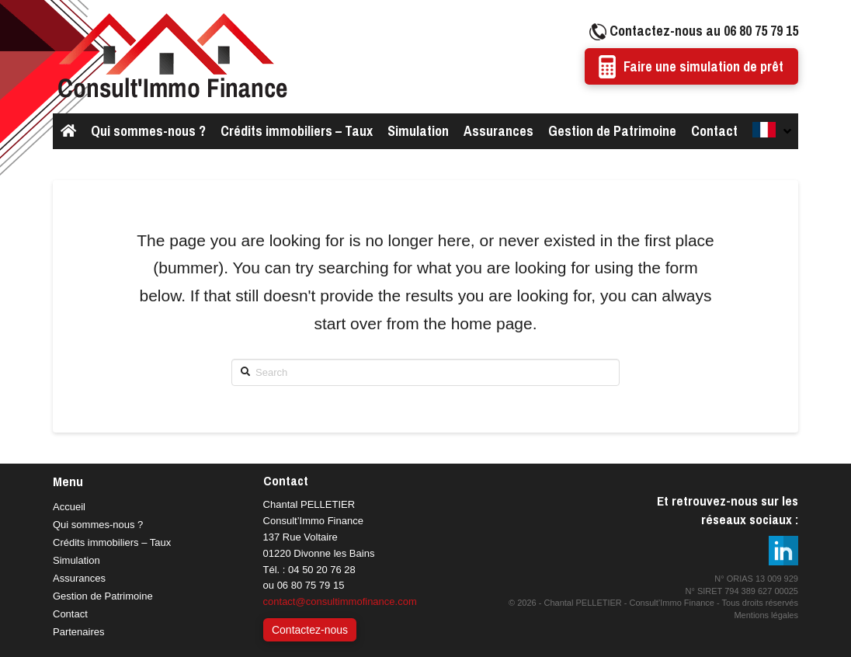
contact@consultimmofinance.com (340, 601)
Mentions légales (766, 615)
